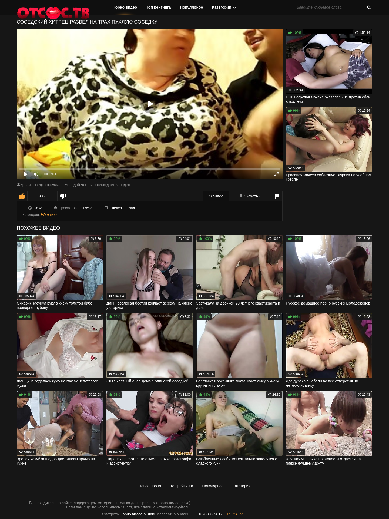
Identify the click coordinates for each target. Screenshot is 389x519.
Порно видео (125, 7)
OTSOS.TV (233, 514)
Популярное (191, 7)
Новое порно (150, 486)
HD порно (48, 215)
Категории (221, 7)
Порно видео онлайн (138, 514)
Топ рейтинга (158, 7)
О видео (216, 196)
